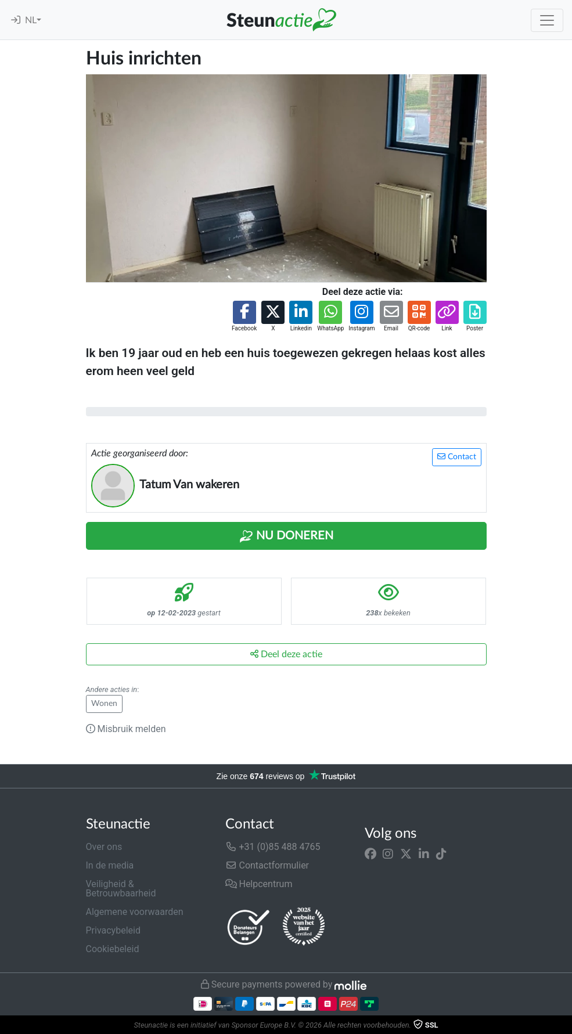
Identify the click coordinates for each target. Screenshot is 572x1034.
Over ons (104, 846)
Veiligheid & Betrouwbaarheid (121, 888)
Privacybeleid (113, 930)
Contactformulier (267, 865)
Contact (456, 456)
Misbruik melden (126, 728)
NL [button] (31, 20)
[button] (244, 317)
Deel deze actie (286, 654)
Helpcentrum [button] (259, 883)
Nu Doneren (286, 536)
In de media (110, 865)
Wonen (104, 704)
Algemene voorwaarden (135, 911)
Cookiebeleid (112, 948)
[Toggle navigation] (547, 20)
